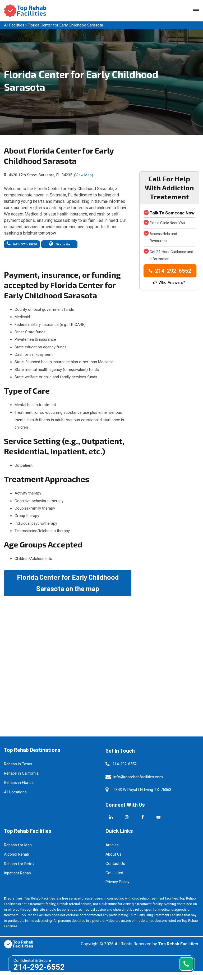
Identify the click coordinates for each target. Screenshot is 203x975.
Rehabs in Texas (18, 767)
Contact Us (115, 867)
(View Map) (83, 175)
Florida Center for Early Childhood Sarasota (65, 25)
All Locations (15, 795)
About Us (113, 858)
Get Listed (114, 876)
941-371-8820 (20, 245)
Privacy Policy (117, 885)
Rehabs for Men (18, 848)
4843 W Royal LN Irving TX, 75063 (142, 793)
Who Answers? (169, 282)
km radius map (67, 659)
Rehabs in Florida (19, 786)
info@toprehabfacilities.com (138, 780)
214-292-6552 (170, 271)
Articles (112, 848)
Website (54, 245)
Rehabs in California (21, 777)
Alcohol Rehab (16, 858)
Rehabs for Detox (19, 867)
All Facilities (14, 25)
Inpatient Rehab (17, 876)
